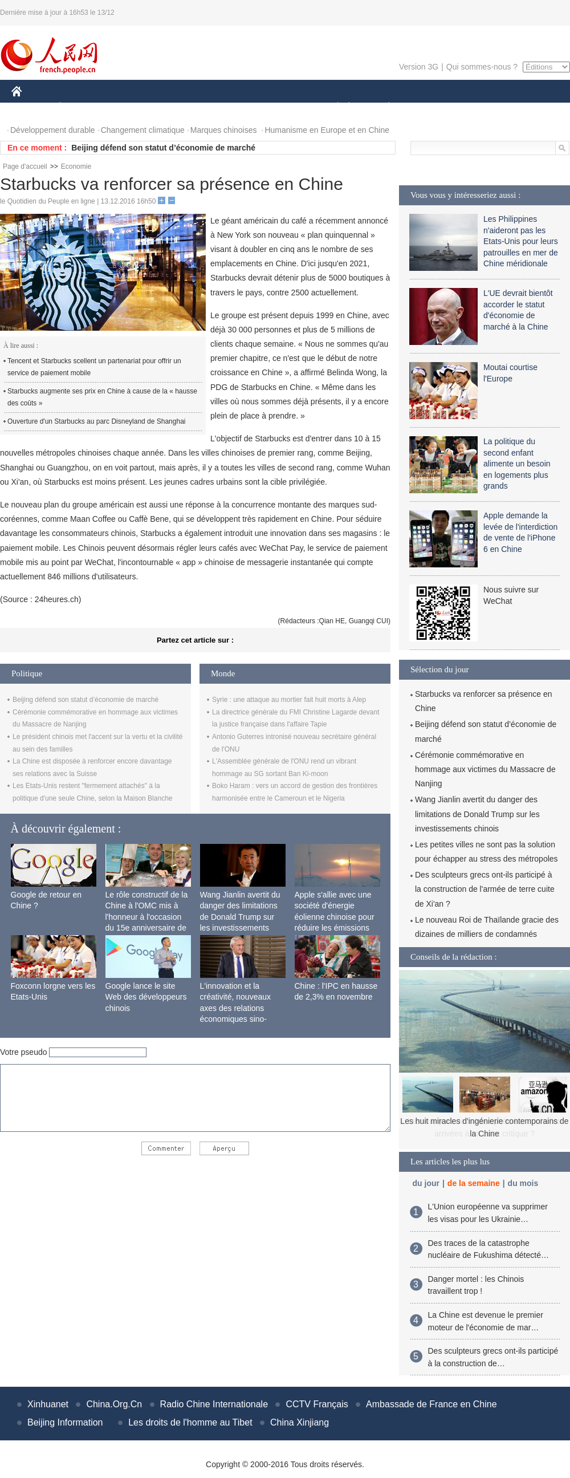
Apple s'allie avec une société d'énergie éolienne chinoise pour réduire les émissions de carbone (334, 917)
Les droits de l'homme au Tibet (190, 1422)
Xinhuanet (47, 1404)
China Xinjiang (299, 1422)
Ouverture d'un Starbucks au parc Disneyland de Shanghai (96, 421)
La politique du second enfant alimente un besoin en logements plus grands (517, 463)
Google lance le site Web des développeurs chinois (146, 997)
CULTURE (281, 107)
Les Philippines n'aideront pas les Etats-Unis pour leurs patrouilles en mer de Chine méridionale (520, 241)
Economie (76, 166)
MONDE (132, 107)
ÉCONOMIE (80, 107)
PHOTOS (529, 107)
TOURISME (477, 107)
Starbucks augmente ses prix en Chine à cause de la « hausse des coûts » (102, 397)
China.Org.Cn (114, 1404)
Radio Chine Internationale (214, 1404)
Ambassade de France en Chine (431, 1404)
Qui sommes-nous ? (482, 66)
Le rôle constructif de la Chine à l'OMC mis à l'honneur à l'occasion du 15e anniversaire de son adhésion (146, 917)
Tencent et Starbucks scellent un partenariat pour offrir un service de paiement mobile (94, 367)
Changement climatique (143, 130)
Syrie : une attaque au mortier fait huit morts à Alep (289, 700)
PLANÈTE (383, 107)
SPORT (428, 107)
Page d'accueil (25, 166)
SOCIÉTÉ (332, 107)
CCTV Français (317, 1404)
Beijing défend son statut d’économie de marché (163, 147)
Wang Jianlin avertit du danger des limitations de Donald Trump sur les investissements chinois (240, 917)
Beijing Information (65, 1422)
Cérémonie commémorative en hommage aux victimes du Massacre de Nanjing (485, 769)
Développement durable (52, 130)
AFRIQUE (180, 107)
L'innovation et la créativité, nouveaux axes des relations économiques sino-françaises (235, 1008)
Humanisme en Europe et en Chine (326, 130)
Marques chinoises (223, 130)
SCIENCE (230, 107)
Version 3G (418, 66)
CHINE (31, 107)
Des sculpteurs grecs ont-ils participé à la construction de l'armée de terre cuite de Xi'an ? (485, 889)
